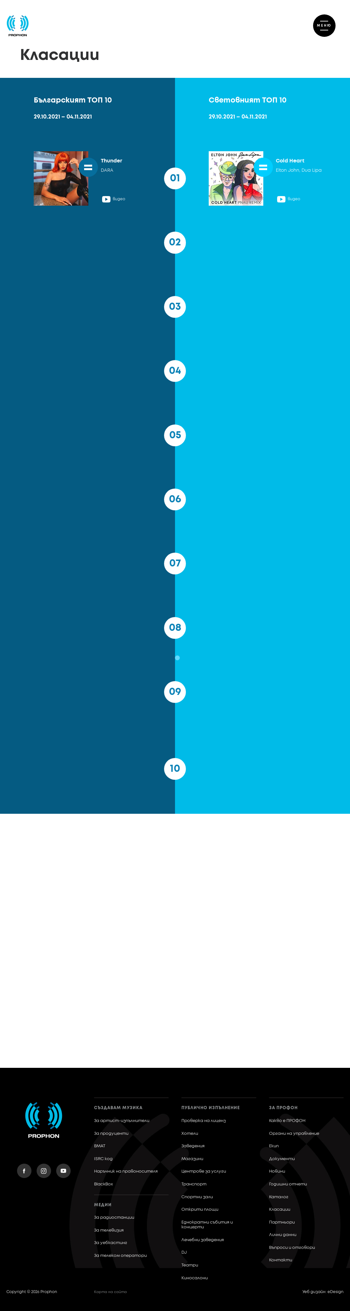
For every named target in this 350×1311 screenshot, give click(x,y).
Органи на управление (294, 1134)
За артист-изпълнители (121, 1121)
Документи (282, 1159)
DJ (184, 1252)
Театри (189, 1265)
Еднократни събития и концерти (207, 1225)
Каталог (278, 1197)
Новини (277, 1171)
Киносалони (194, 1278)
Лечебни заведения (202, 1240)
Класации (279, 1210)
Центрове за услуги (203, 1171)
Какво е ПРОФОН (287, 1121)
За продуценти (111, 1134)
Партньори (282, 1222)
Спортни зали (197, 1197)
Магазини (192, 1159)
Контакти (280, 1260)
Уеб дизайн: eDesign (323, 1292)
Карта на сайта (110, 1292)
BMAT (99, 1146)
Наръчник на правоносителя (126, 1171)
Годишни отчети (288, 1184)
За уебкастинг (110, 1243)
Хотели (189, 1134)
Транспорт (193, 1184)
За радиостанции (114, 1218)
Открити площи (199, 1210)
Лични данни (282, 1235)
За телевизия (109, 1230)
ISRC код (103, 1159)
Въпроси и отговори (292, 1248)
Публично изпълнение (210, 1108)
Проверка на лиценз (203, 1121)
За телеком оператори (120, 1256)
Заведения (193, 1146)
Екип (274, 1146)
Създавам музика (118, 1108)
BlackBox (103, 1184)
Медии (103, 1205)
